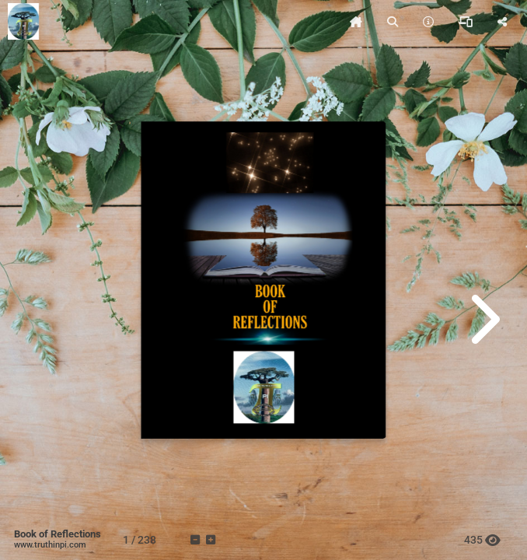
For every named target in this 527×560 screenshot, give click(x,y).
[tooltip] (356, 21)
